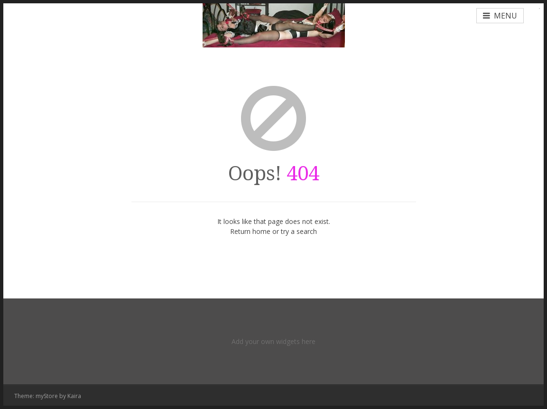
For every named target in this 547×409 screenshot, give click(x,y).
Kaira (74, 396)
